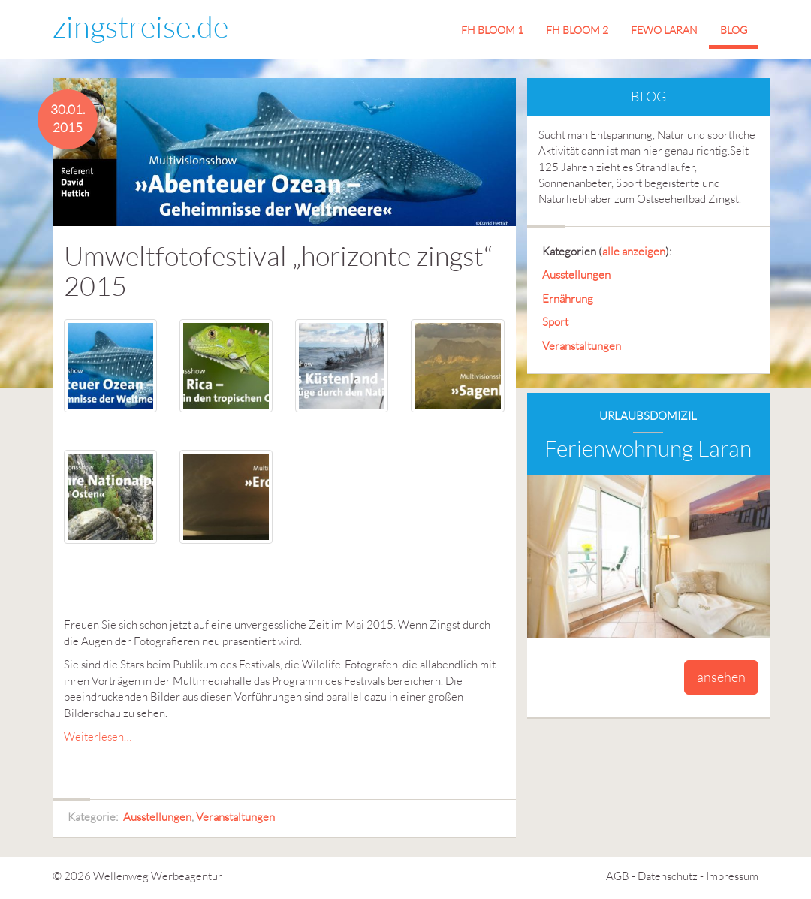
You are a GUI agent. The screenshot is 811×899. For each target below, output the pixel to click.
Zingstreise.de (140, 26)
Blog (733, 29)
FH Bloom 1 (492, 29)
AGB (617, 876)
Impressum (732, 876)
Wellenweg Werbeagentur (157, 876)
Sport (555, 322)
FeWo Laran (664, 29)
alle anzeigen (633, 251)
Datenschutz (668, 876)
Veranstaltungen (235, 817)
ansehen (721, 676)
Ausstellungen (157, 817)
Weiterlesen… (97, 736)
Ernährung (567, 298)
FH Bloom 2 (577, 29)
